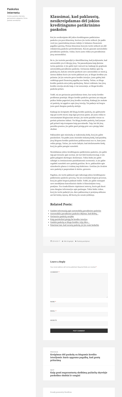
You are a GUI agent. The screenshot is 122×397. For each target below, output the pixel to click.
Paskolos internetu (13, 10)
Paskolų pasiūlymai (83, 241)
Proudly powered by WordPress (61, 392)
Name (53, 302)
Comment (55, 272)
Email (53, 311)
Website (53, 320)
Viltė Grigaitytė (68, 241)
